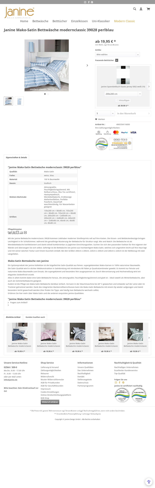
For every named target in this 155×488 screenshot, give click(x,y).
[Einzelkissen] (79, 21)
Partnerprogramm (85, 386)
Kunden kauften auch (35, 317)
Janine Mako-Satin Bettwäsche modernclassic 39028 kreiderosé (48, 344)
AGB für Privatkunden (50, 382)
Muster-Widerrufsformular (52, 379)
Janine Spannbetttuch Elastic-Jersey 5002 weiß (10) (123, 86)
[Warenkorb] (149, 9)
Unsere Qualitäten (86, 367)
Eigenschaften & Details (16, 157)
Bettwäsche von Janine (67, 247)
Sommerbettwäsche (24, 281)
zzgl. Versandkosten (111, 45)
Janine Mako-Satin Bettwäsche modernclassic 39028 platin (77, 344)
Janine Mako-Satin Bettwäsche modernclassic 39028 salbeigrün (135, 344)
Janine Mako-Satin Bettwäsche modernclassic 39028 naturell (106, 344)
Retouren (45, 373)
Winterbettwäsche (132, 278)
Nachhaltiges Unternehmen (126, 367)
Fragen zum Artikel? (17, 302)
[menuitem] (115, 9)
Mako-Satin (99, 247)
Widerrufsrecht (47, 376)
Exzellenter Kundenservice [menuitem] (125, 370)
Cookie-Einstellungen (50, 392)
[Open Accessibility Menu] (148, 481)
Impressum (46, 389)
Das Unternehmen (86, 370)
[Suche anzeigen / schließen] (134, 9)
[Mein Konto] (141, 9)
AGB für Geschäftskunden (52, 386)
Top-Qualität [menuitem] (119, 373)
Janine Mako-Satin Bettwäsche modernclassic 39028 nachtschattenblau (19, 344)
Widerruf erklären (50, 402)
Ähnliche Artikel (13, 317)
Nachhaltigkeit (84, 373)
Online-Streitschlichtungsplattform (56, 395)
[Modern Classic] (124, 21)
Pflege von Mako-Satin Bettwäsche (35, 284)
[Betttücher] (60, 21)
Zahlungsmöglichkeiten (51, 370)
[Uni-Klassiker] (101, 21)
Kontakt (81, 376)
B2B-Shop (45, 398)
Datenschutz (83, 382)
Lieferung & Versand (50, 367)
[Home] (24, 21)
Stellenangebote (85, 379)
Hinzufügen (123, 100)
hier (42, 290)
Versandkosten (71, 411)
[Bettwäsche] (40, 21)
